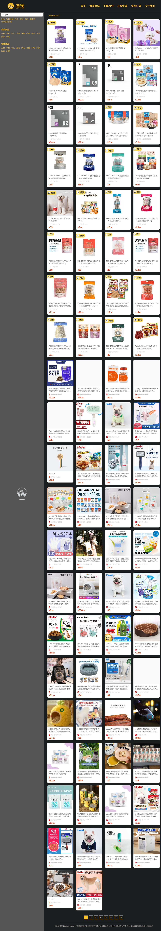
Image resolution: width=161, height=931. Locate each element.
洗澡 (38, 33)
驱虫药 (32, 19)
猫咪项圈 (9, 19)
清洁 (18, 33)
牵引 (8, 37)
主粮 (3, 33)
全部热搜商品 (6, 22)
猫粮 (16, 19)
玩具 (13, 33)
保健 (23, 33)
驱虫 (3, 19)
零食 (8, 33)
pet (57, 15)
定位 (21, 19)
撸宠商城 (94, 6)
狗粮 (26, 19)
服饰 (3, 37)
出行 (8, 51)
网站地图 (142, 926)
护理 (28, 33)
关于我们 (150, 6)
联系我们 (150, 926)
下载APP (108, 6)
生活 (33, 33)
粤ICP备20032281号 (101, 926)
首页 (83, 6)
